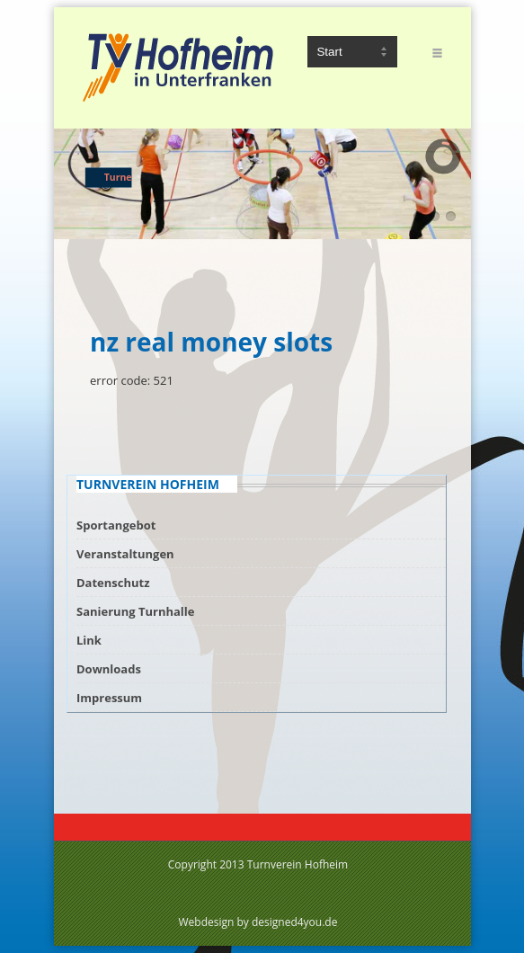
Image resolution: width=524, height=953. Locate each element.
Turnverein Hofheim (297, 864)
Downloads (108, 669)
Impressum (109, 698)
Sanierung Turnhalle (135, 611)
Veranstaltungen (125, 554)
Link (89, 640)
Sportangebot (115, 525)
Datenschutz (113, 582)
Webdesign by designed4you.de (258, 922)
